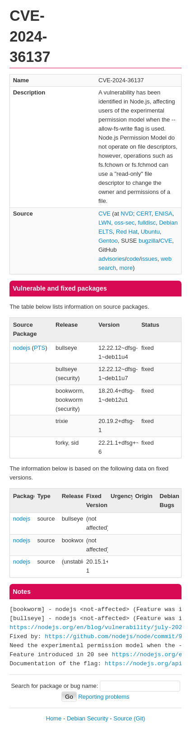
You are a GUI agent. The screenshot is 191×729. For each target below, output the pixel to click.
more (126, 267)
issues (149, 258)
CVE (104, 213)
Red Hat (127, 231)
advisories (111, 258)
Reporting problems (103, 696)
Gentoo (108, 240)
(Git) (139, 718)
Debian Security (87, 718)
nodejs (21, 347)
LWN (104, 222)
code (132, 258)
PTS (39, 347)
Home (54, 718)
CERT (144, 213)
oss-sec (124, 222)
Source (122, 718)
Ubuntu (150, 231)
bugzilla (148, 240)
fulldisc (147, 222)
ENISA (163, 213)
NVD (127, 213)
